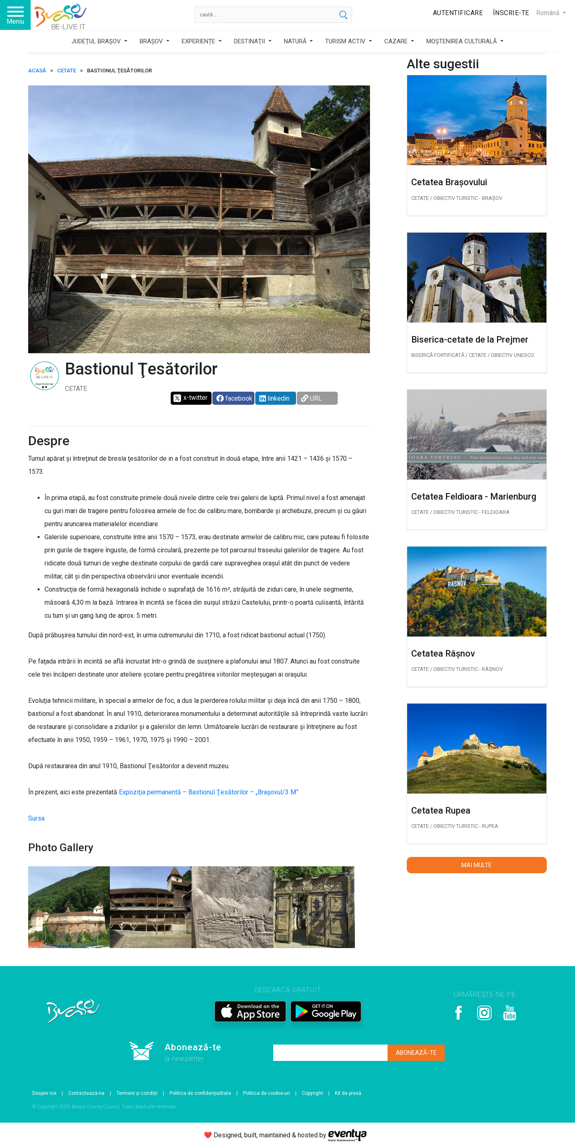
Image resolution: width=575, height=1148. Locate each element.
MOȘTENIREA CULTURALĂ (462, 41)
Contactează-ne (86, 1093)
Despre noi (44, 1093)
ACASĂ (37, 70)
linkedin (274, 398)
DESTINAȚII (250, 41)
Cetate (66, 70)
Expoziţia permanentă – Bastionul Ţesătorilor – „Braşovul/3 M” (209, 792)
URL (311, 398)
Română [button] (548, 13)
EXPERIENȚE (199, 41)
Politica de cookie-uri (266, 1093)
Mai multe (476, 865)
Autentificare (458, 13)
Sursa (36, 818)
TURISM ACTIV (346, 41)
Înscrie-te (511, 13)
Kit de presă (348, 1093)
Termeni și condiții (137, 1093)
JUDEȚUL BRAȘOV (97, 41)
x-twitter (190, 398)
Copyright (312, 1093)
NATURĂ (296, 41)
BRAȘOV (152, 41)
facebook (234, 398)
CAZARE (396, 41)
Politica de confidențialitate (200, 1093)
